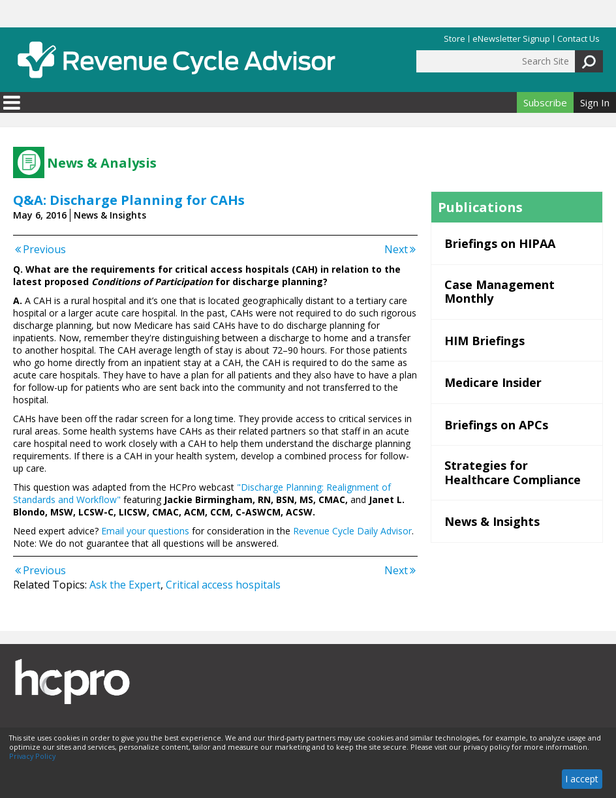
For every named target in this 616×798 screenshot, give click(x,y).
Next (401, 249)
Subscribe (545, 102)
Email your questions (145, 531)
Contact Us (578, 38)
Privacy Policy (32, 756)
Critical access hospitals (223, 584)
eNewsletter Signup (511, 38)
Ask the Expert (125, 584)
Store (454, 38)
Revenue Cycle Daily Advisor (352, 531)
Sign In (594, 102)
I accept (581, 779)
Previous (39, 249)
